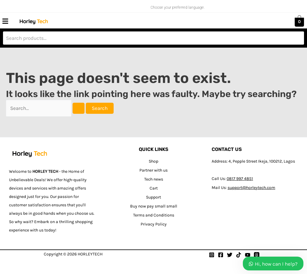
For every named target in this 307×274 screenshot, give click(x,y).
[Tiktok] (238, 255)
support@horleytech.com (251, 187)
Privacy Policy (154, 224)
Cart (154, 188)
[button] (5, 21)
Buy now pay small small (153, 206)
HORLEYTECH (90, 254)
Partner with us (153, 170)
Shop (153, 161)
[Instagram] (211, 255)
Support (153, 197)
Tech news (153, 179)
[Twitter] (229, 255)
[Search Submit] (79, 108)
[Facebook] (220, 255)
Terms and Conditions (153, 215)
